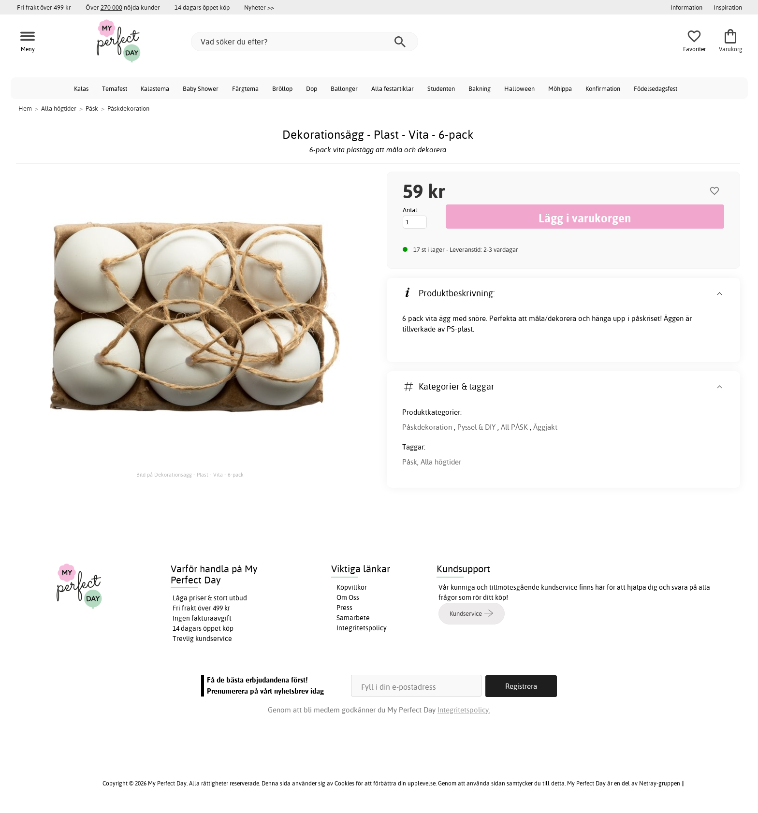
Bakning (479, 88)
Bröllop (282, 88)
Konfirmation (602, 88)
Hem (25, 108)
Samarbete (353, 617)
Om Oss (347, 597)
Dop (311, 88)
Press (344, 607)
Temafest (114, 88)
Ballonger (344, 88)
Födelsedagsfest (655, 88)
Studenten (441, 88)
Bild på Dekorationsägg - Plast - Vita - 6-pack (190, 474)
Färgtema (245, 88)
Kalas (81, 88)
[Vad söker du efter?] (304, 41)
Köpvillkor (351, 587)
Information (686, 7)
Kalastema (155, 88)
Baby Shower (201, 88)
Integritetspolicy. (463, 709)
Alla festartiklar (392, 88)
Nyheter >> (259, 7)
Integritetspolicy (361, 628)
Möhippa (560, 88)
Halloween (519, 88)
